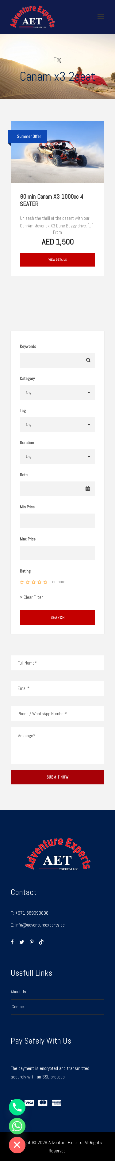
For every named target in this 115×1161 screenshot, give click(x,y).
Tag (23, 410)
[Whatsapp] (17, 1126)
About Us (18, 991)
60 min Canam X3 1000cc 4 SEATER (51, 200)
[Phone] (17, 1107)
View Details (57, 260)
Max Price (28, 539)
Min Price (27, 507)
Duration (27, 442)
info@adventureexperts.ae (40, 925)
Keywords (28, 346)
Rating (25, 571)
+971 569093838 (31, 913)
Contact (18, 1006)
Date (24, 474)
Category (27, 378)
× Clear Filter (31, 597)
